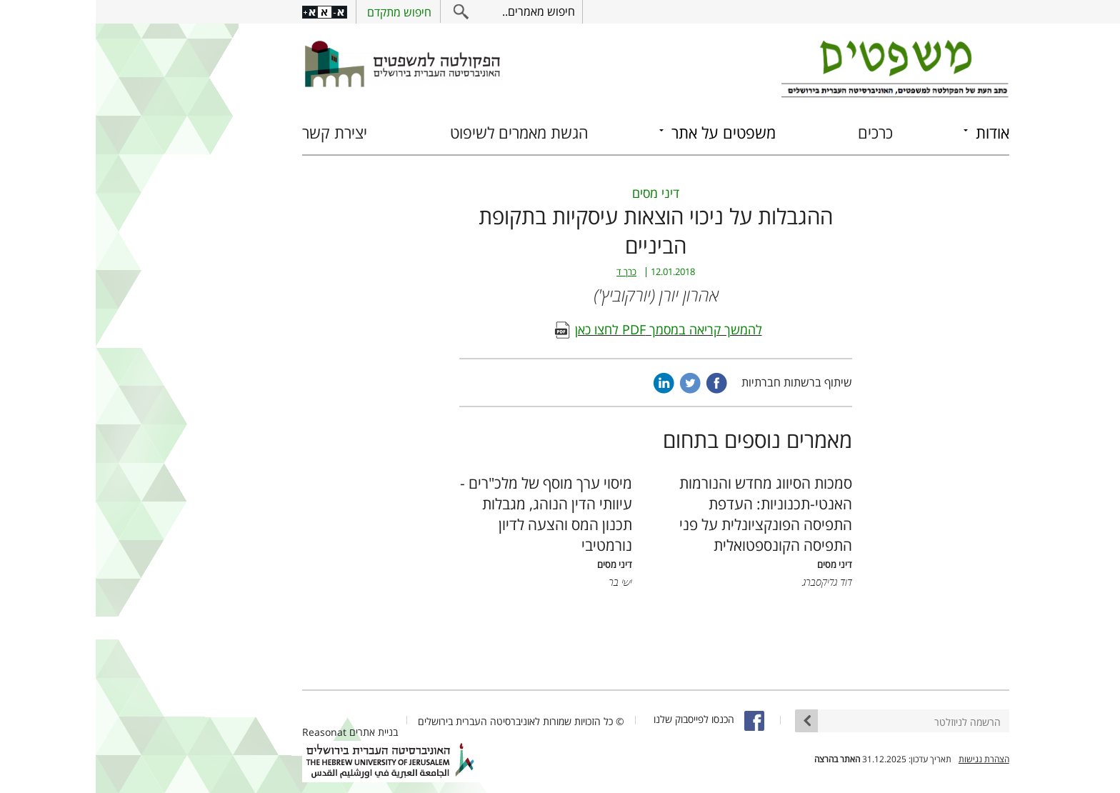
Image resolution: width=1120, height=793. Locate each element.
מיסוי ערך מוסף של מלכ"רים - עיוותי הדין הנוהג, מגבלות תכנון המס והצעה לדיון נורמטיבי (450, 513)
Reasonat (228, 732)
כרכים (779, 132)
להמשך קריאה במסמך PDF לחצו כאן (572, 329)
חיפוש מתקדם (303, 12)
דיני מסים (560, 192)
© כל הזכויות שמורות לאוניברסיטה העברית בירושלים (425, 721)
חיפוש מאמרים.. (442, 11)
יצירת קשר (238, 132)
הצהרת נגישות (888, 759)
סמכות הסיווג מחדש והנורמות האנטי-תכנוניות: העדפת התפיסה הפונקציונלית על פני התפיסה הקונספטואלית (670, 513)
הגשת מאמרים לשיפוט (423, 132)
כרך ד (531, 272)
